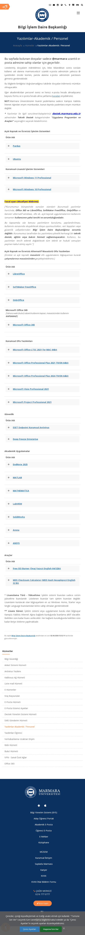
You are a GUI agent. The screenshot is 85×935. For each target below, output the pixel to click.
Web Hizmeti (10, 745)
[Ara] (82, 5)
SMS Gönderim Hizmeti (15, 720)
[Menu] (78, 11)
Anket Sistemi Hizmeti (15, 665)
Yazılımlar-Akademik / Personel (19, 726)
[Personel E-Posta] (53, 5)
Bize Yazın (42, 903)
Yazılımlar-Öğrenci (13, 732)
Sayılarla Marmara (43, 863)
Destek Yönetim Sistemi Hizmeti (20, 714)
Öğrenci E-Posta (44, 830)
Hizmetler (29, 45)
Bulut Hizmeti (11, 751)
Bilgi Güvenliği (11, 659)
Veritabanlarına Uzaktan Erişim (19, 739)
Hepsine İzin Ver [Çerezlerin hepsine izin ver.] (51, 929)
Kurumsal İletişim (43, 857)
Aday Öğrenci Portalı (44, 818)
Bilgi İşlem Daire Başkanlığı (23, 635)
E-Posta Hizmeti (12, 702)
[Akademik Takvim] (57, 5)
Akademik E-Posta (44, 824)
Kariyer (43, 869)
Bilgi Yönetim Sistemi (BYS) (43, 812)
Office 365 (9, 763)
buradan (56, 96)
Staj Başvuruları (12, 695)
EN (77, 4)
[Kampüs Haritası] (69, 5)
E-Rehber (43, 836)
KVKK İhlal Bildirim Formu (43, 881)
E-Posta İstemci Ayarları (16, 708)
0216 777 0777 (42, 894)
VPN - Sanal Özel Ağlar (15, 757)
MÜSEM (44, 851)
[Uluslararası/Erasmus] (61, 5)
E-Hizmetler (10, 689)
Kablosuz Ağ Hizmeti (14, 677)
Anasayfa (17, 45)
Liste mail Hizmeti (13, 683)
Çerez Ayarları (29, 929)
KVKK (43, 875)
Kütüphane (43, 842)
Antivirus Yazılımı (12, 671)
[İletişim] (65, 5)
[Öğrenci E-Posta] (49, 5)
